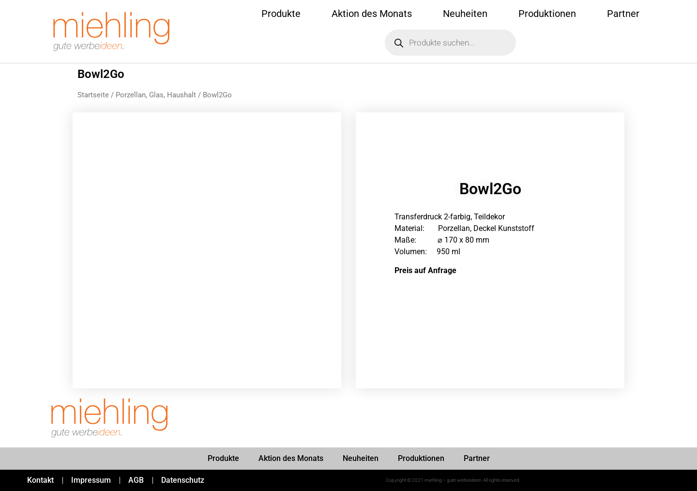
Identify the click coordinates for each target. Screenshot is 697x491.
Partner (623, 13)
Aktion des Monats (372, 13)
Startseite (93, 95)
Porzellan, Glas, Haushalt (156, 95)
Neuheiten (465, 13)
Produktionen (547, 13)
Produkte (281, 13)
